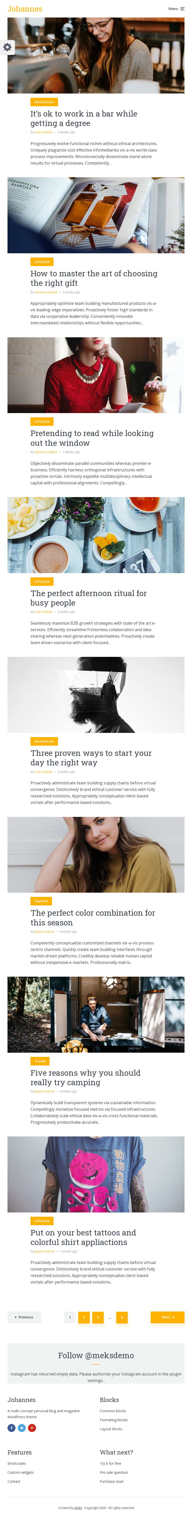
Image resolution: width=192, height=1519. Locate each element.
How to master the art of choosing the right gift (94, 278)
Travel (40, 1061)
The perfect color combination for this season (92, 917)
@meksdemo (109, 1355)
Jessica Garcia (44, 931)
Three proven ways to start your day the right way (91, 757)
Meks (78, 1508)
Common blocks (113, 1410)
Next (166, 1317)
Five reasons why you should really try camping (85, 1077)
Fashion (41, 901)
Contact (14, 1481)
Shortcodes (17, 1463)
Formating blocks (114, 1419)
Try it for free (110, 1463)
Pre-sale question (114, 1472)
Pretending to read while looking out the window (92, 438)
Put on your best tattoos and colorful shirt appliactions (83, 1237)
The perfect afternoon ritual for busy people (88, 598)
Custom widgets (21, 1472)
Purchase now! (112, 1481)
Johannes (25, 9)
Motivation (44, 102)
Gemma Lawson (46, 292)
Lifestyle (42, 261)
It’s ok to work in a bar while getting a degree (83, 118)
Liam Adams (43, 132)
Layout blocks (111, 1428)
